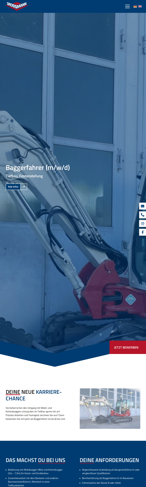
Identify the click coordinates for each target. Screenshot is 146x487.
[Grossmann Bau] (17, 6)
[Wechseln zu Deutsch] (135, 6)
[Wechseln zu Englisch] (140, 6)
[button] (127, 6)
